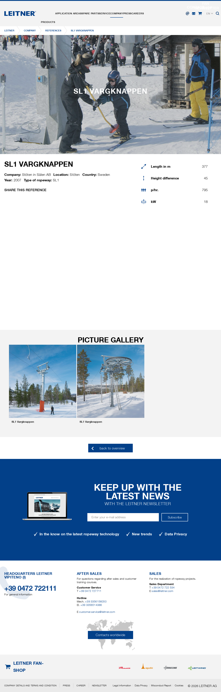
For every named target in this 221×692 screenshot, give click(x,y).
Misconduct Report (161, 685)
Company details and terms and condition (30, 685)
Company (132, 10)
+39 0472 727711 (90, 591)
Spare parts (98, 10)
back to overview (112, 448)
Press (146, 10)
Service (116, 10)
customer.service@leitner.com (97, 612)
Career (80, 685)
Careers (160, 10)
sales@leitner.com (162, 591)
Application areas (73, 10)
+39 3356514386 (91, 605)
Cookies (179, 685)
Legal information (122, 685)
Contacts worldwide (110, 635)
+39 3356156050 (96, 601)
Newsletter (99, 685)
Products (50, 10)
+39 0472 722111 (30, 588)
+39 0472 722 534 (163, 587)
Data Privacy (141, 685)
